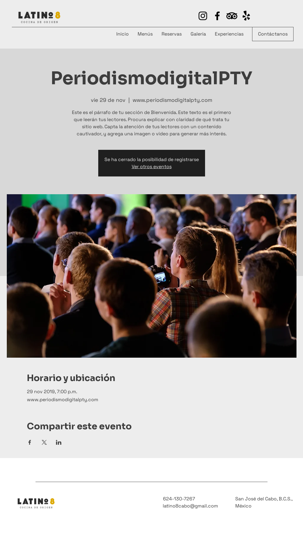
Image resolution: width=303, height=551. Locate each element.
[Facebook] (217, 16)
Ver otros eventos (152, 166)
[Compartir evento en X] (44, 442)
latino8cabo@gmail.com (190, 506)
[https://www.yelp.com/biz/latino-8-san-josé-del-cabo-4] (232, 16)
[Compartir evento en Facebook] (30, 442)
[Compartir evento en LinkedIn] (59, 442)
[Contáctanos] (273, 34)
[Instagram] (203, 16)
